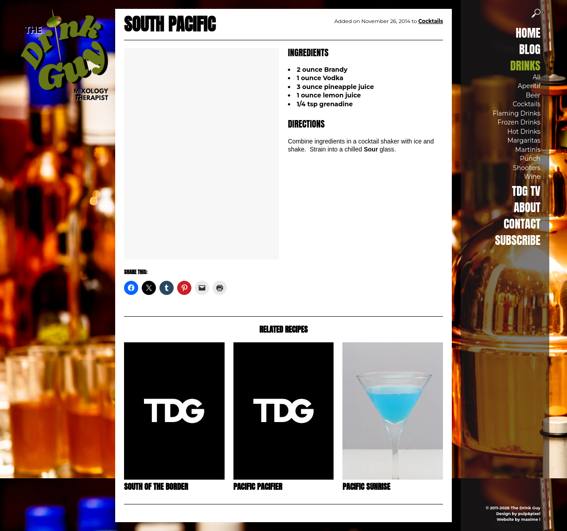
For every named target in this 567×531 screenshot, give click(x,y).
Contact (522, 224)
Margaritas (523, 140)
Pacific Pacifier (257, 486)
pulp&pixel (529, 513)
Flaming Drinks (516, 113)
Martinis (527, 150)
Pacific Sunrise (366, 486)
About (527, 207)
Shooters (526, 168)
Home (528, 33)
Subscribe (517, 240)
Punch (530, 159)
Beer (533, 95)
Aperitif (529, 86)
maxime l (530, 519)
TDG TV (526, 191)
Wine (532, 177)
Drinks (525, 65)
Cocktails (526, 104)
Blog (529, 49)
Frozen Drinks (518, 122)
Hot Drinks (523, 132)
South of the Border (156, 486)
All (536, 77)
